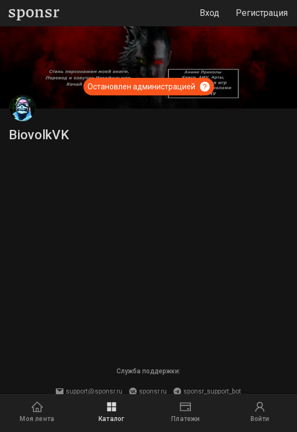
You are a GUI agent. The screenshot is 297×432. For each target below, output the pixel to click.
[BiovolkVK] (22, 108)
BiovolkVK (39, 135)
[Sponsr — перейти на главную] (34, 13)
